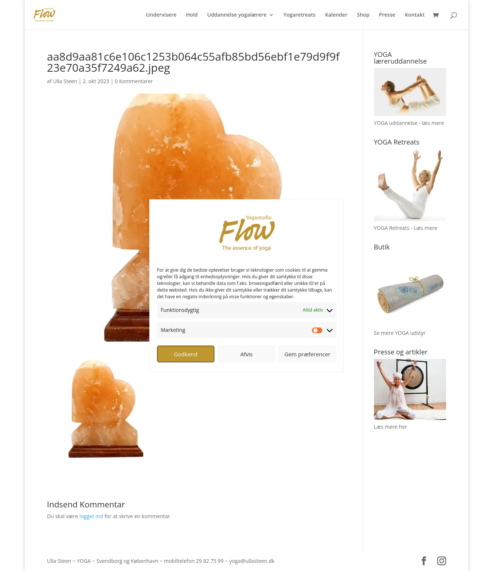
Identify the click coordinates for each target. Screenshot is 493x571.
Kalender (336, 15)
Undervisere (161, 15)
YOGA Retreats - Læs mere (406, 227)
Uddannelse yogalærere (236, 15)
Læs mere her (390, 426)
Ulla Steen (65, 81)
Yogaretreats (299, 15)
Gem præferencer (307, 354)
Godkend (185, 354)
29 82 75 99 (210, 560)
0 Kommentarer (134, 81)
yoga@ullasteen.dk (251, 560)
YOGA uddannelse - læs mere (409, 122)
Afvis (247, 354)
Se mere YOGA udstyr (400, 332)
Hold (192, 15)
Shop (363, 15)
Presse (387, 15)
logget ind (91, 516)
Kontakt (415, 15)
